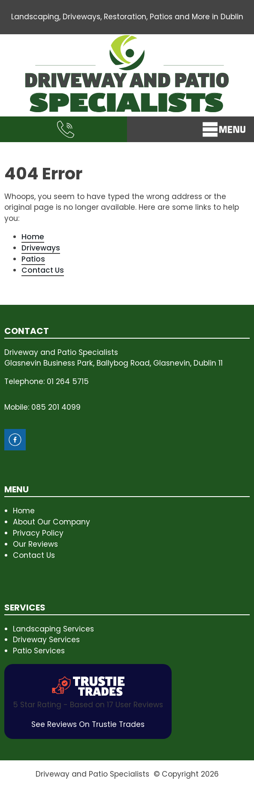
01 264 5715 (68, 381)
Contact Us (42, 270)
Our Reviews (35, 544)
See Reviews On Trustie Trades (88, 724)
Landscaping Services (53, 629)
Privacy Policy (38, 533)
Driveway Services (46, 639)
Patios (33, 259)
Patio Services (39, 651)
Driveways (40, 248)
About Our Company (51, 522)
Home (32, 237)
